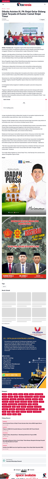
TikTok (24, 470)
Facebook (31, 470)
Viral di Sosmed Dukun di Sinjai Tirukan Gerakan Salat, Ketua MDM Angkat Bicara (22, 423)
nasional (5, 432)
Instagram (17, 470)
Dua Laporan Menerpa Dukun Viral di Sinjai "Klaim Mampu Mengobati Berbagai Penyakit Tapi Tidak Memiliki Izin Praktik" (24, 441)
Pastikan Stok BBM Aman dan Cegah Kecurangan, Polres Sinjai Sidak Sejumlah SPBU (23, 447)
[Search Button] (45, 4)
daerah (4, 286)
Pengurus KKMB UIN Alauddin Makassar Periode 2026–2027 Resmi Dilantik (21, 429)
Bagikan (42, 19)
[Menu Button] (3, 4)
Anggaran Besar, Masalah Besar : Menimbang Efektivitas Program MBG (20, 434)
